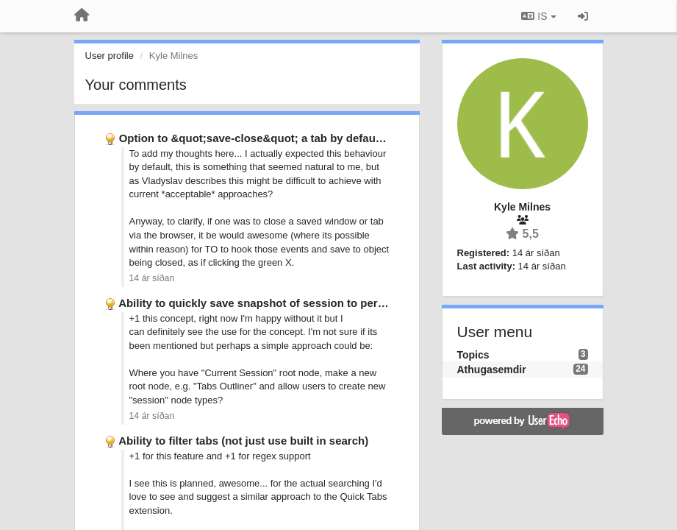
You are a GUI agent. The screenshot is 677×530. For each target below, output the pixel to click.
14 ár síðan (152, 278)
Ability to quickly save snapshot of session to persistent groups (286, 303)
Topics (473, 355)
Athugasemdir (491, 369)
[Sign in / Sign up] (583, 16)
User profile (109, 55)
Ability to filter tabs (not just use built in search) (243, 440)
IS (538, 16)
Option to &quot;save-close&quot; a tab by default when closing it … (299, 138)
